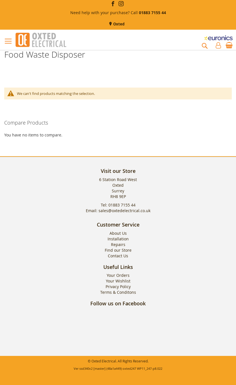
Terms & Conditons (118, 292)
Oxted (118, 24)
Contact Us (118, 255)
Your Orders (118, 275)
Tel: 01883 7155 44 (118, 205)
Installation (118, 239)
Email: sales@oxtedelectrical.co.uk (118, 210)
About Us (118, 233)
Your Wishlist (118, 281)
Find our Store (118, 250)
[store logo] (41, 39)
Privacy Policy (118, 286)
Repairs (118, 244)
